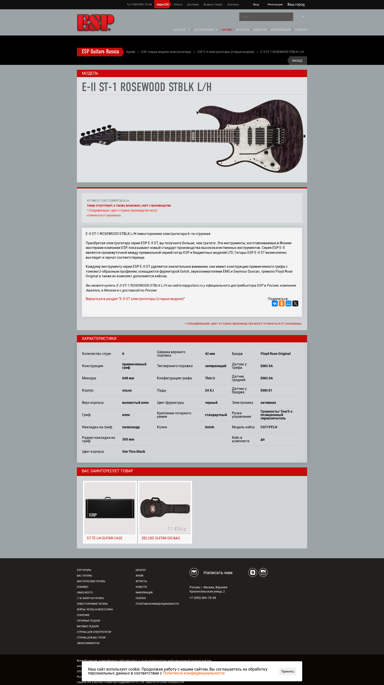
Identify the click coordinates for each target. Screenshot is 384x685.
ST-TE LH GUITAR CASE (104, 538)
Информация (281, 30)
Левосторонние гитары (92, 604)
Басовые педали (88, 626)
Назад (297, 60)
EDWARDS (82, 587)
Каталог (179, 30)
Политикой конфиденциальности (194, 673)
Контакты (233, 4)
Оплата (178, 4)
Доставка (193, 4)
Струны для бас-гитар (91, 637)
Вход (256, 4)
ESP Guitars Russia (100, 52)
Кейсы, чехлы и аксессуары (95, 609)
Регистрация (275, 4)
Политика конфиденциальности (157, 604)
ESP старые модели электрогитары (166, 52)
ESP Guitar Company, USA (169, 682)
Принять (287, 671)
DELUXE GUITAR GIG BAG (161, 538)
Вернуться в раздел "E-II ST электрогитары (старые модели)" (135, 299)
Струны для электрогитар (94, 632)
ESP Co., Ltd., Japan (142, 682)
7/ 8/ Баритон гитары (90, 598)
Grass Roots (85, 592)
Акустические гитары (91, 581)
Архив (227, 30)
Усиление (83, 615)
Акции (163, 4)
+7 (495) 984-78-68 (139, 4)
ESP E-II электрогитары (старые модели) (225, 52)
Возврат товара (213, 4)
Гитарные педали (88, 620)
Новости (260, 30)
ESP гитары (84, 570)
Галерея (301, 30)
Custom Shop (204, 30)
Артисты (242, 30)
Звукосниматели (88, 643)
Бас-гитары (84, 575)
